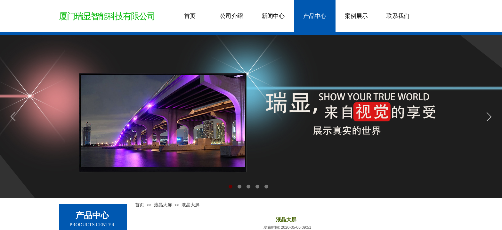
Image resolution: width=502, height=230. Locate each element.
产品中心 (314, 16)
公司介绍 (231, 16)
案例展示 (356, 16)
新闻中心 (273, 16)
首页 (190, 16)
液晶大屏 (163, 204)
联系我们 (397, 16)
